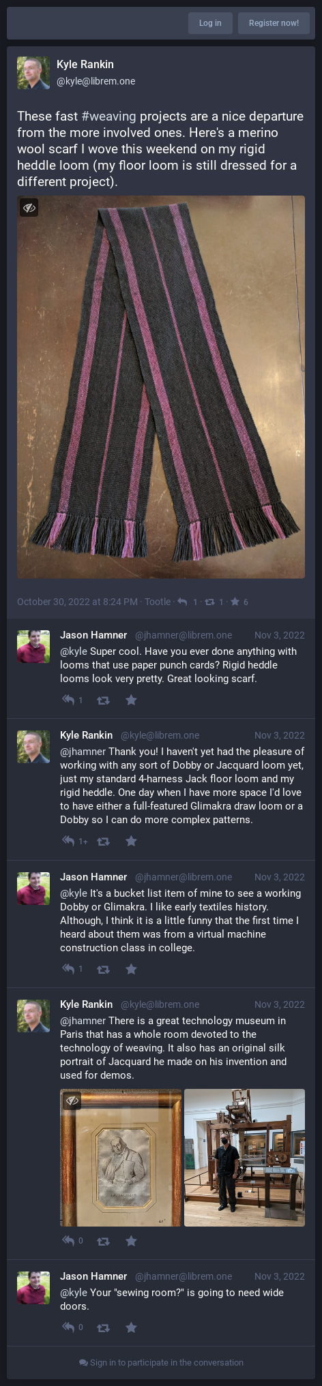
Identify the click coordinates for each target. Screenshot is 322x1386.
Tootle (158, 601)
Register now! (274, 23)
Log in (210, 23)
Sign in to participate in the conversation (161, 1362)
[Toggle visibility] (29, 207)
